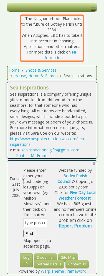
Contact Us (77, 264)
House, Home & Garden (36, 75)
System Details (49, 264)
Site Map (68, 257)
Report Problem (75, 226)
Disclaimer (45, 257)
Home (14, 70)
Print (18, 155)
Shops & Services (41, 70)
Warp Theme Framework (63, 271)
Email (39, 155)
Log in (26, 260)
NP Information (59, 54)
